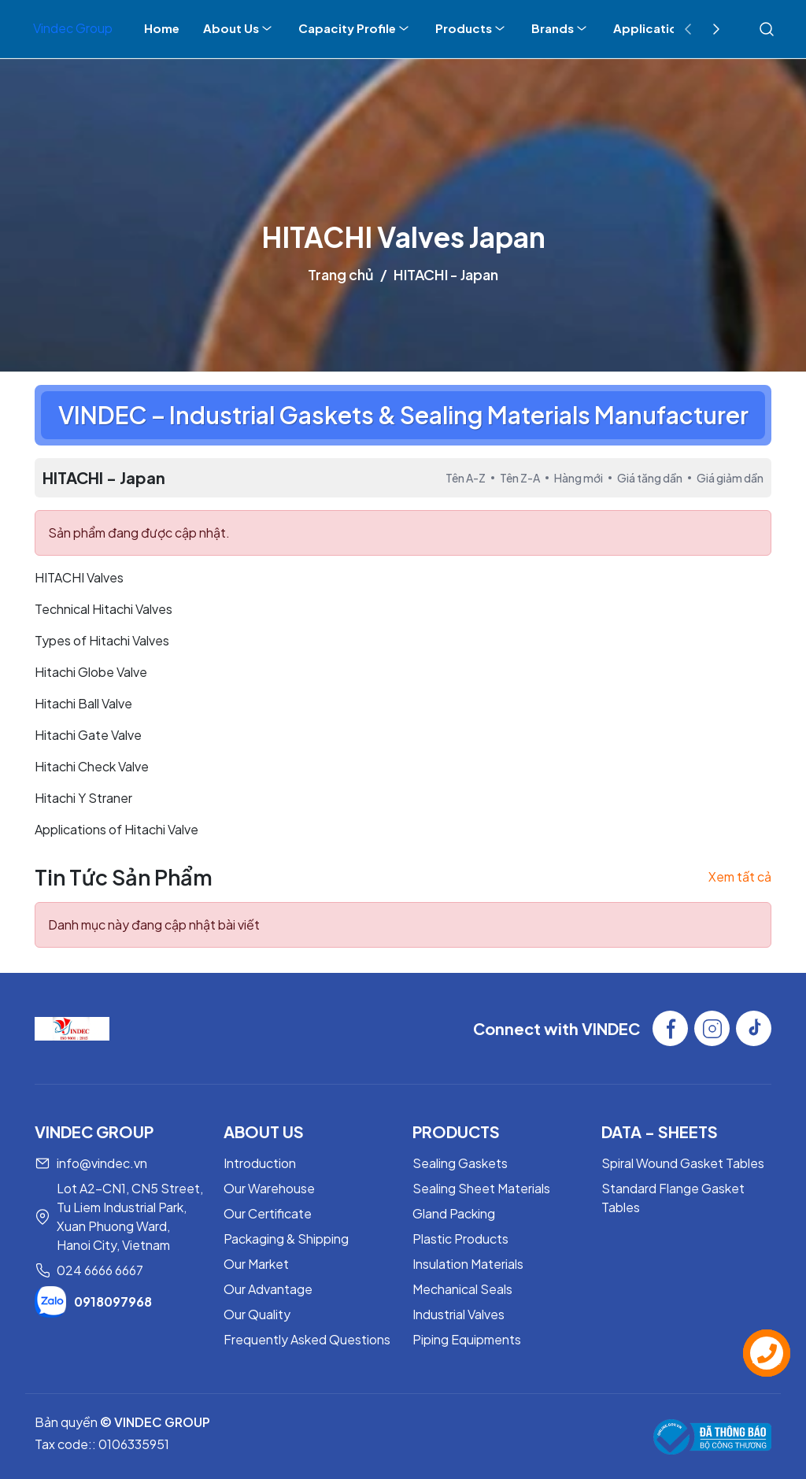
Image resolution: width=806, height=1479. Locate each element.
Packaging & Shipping (286, 1238)
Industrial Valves (458, 1314)
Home (161, 27)
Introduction (260, 1163)
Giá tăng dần (649, 478)
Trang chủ (341, 274)
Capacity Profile (355, 28)
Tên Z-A (520, 478)
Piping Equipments (466, 1339)
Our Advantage (268, 1289)
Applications (652, 27)
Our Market (256, 1263)
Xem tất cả (739, 876)
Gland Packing (453, 1213)
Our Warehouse (269, 1188)
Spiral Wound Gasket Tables (682, 1163)
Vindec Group (73, 28)
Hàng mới (578, 478)
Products (471, 28)
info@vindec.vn (102, 1163)
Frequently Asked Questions (307, 1339)
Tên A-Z (466, 478)
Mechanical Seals (462, 1289)
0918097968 (93, 1302)
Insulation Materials (467, 1263)
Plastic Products (460, 1238)
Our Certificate (268, 1213)
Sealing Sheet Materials (481, 1188)
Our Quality (257, 1314)
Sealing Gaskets (460, 1163)
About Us (239, 28)
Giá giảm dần (730, 478)
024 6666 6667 (100, 1270)
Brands (560, 28)
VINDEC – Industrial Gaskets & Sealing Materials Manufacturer (403, 415)
